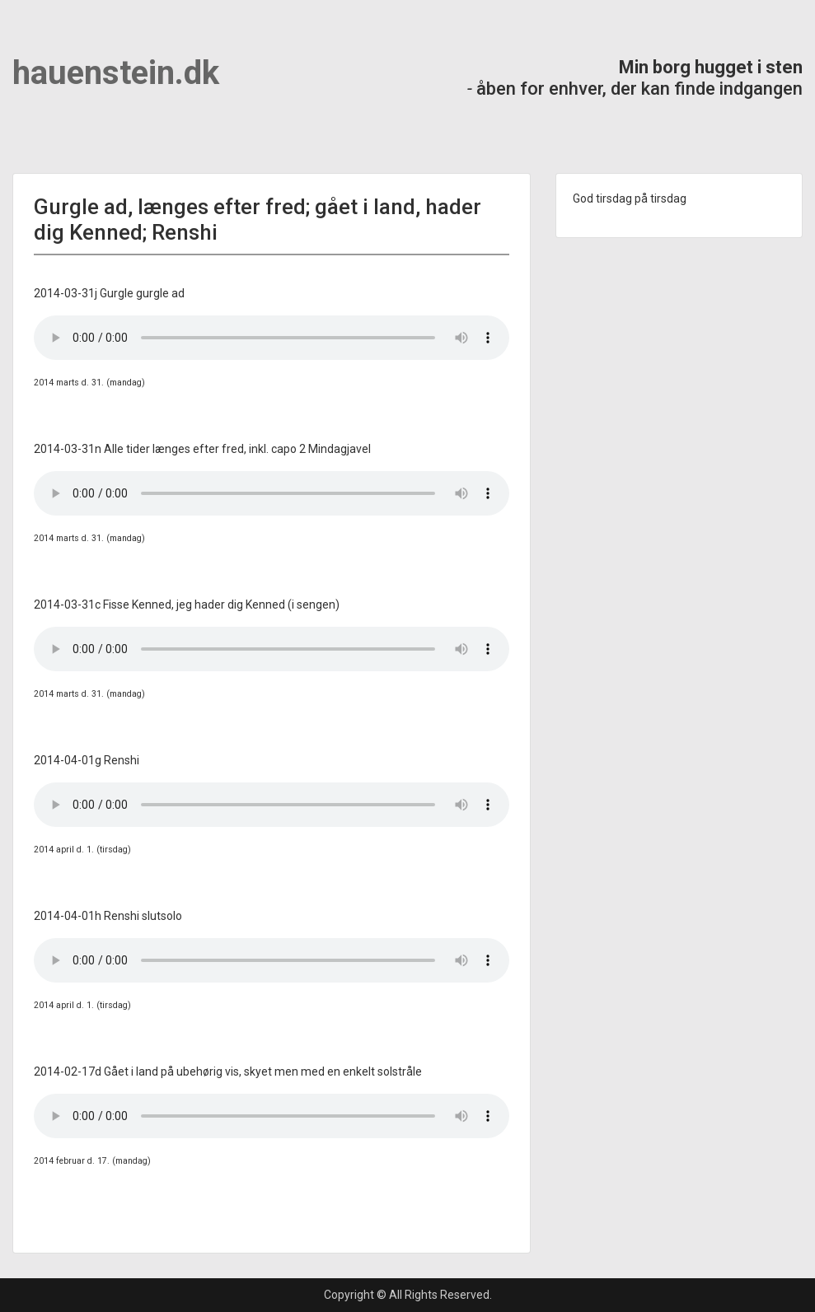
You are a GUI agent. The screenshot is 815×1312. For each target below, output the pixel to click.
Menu (29, 45)
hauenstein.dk (115, 73)
